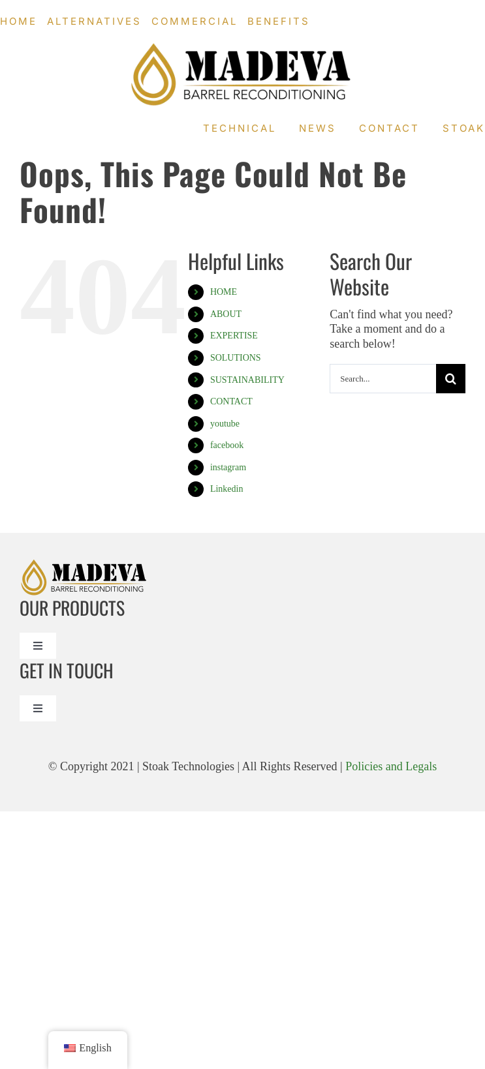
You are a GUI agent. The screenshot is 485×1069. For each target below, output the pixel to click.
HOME (223, 292)
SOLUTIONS (235, 358)
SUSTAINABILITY (247, 380)
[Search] (450, 378)
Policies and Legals (391, 766)
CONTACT (231, 401)
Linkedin (226, 489)
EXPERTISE (234, 335)
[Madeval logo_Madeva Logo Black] (243, 48)
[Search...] (383, 378)
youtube (225, 424)
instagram (228, 467)
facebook (226, 445)
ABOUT (226, 314)
